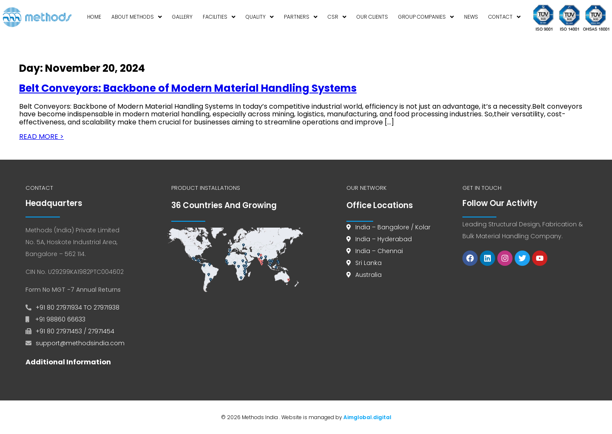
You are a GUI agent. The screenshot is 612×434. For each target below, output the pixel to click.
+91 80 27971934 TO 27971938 (77, 307)
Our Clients (372, 16)
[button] (136, 17)
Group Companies (426, 16)
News (471, 16)
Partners (300, 16)
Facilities (219, 16)
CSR (337, 16)
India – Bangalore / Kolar (393, 227)
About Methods (136, 16)
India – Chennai (379, 251)
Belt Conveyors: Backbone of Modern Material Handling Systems (188, 88)
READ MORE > (41, 136)
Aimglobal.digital (367, 417)
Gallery (182, 16)
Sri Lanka (368, 263)
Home (94, 16)
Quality (260, 16)
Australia (368, 275)
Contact (504, 16)
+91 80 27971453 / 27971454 (75, 331)
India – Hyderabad (383, 239)
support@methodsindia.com (80, 343)
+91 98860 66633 (59, 319)
